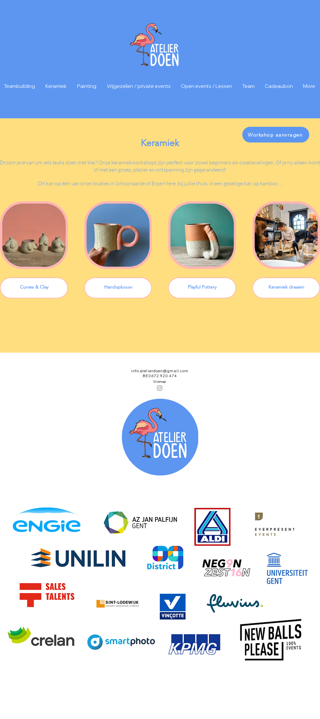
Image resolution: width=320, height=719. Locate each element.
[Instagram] (159, 388)
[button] (316, 18)
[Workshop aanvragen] (275, 134)
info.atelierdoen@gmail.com (160, 371)
